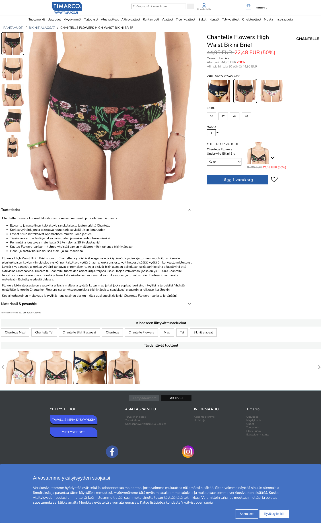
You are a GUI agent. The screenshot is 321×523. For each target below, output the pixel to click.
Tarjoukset (91, 19)
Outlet (250, 424)
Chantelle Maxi (15, 332)
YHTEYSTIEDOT (73, 432)
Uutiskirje (199, 420)
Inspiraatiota (284, 19)
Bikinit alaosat (203, 332)
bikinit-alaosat (42, 28)
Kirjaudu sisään (204, 9)
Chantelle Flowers (141, 332)
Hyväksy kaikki (274, 514)
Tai (182, 332)
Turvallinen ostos (135, 417)
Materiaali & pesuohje (19, 303)
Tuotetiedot (10, 209)
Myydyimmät (72, 19)
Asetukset (247, 514)
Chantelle (112, 332)
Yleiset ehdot (133, 420)
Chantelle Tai (44, 332)
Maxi (167, 332)
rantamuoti (13, 28)
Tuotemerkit (37, 19)
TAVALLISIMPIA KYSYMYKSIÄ (73, 420)
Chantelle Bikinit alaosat (79, 332)
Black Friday (253, 431)
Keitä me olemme (204, 417)
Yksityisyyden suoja (197, 502)
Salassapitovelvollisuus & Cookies (145, 424)
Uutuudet (54, 19)
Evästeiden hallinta (257, 434)
